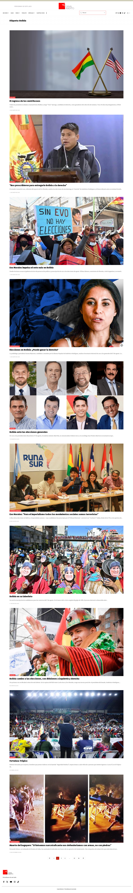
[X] (118, 13)
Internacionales (15, 510)
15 (74, 858)
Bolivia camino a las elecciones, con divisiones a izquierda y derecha (44, 678)
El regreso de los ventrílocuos (25, 101)
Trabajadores (14, 841)
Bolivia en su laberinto (21, 596)
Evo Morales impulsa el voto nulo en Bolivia (32, 267)
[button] (46, 13)
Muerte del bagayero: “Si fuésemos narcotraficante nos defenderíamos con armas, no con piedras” (60, 845)
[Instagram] (123, 13)
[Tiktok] (125, 13)
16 (78, 858)
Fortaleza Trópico (18, 761)
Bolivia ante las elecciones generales (29, 432)
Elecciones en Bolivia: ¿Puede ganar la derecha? (34, 350)
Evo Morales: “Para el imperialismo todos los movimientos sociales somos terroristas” (54, 514)
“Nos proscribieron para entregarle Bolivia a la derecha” (38, 185)
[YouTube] (120, 13)
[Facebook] (116, 13)
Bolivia (12, 97)
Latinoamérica (14, 346)
